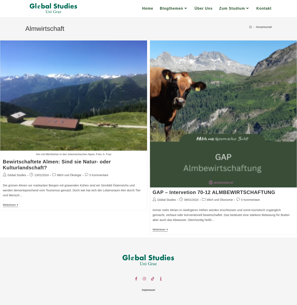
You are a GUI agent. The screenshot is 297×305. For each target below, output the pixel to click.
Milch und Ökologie (69, 175)
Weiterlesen (10, 204)
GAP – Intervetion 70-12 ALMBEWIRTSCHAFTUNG (214, 192)
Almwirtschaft (264, 27)
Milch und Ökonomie (220, 199)
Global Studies (17, 175)
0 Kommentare (99, 175)
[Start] (250, 27)
